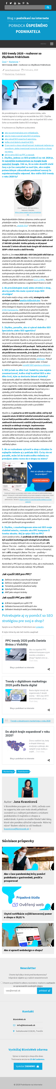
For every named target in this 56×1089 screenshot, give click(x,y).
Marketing (13, 61)
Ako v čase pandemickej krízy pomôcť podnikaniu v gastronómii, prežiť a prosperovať (24, 877)
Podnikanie (20, 74)
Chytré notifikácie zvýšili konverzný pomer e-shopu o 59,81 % (28, 915)
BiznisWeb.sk (19, 1019)
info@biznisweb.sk (26, 1025)
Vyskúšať (27, 1066)
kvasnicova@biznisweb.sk (16, 828)
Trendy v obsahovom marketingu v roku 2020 (30, 721)
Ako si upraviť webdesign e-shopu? (23, 950)
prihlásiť (44, 990)
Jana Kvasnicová (12, 70)
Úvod (4, 61)
